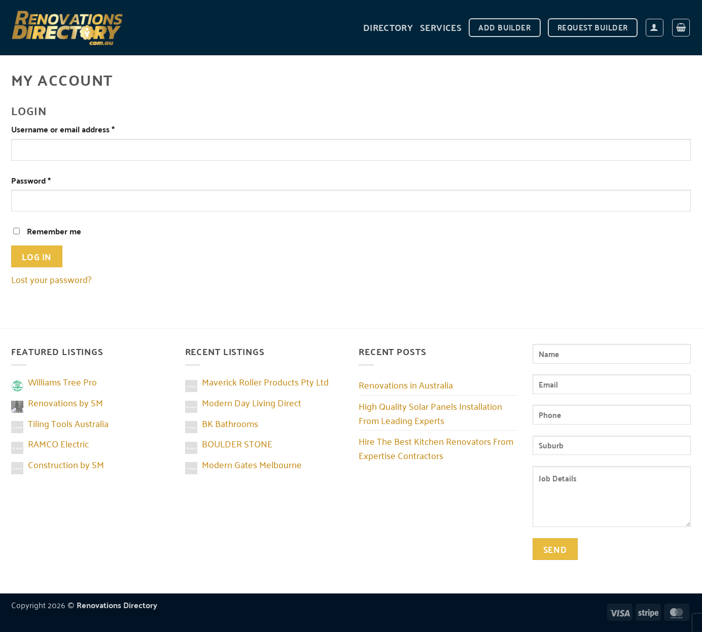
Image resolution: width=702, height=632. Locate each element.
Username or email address (79, 129)
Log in (36, 256)
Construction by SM (66, 464)
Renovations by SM (65, 402)
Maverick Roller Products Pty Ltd (265, 381)
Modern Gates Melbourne (252, 464)
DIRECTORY (388, 27)
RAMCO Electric (58, 443)
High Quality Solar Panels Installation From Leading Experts (430, 413)
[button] (681, 28)
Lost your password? (51, 279)
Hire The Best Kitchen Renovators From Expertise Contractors (436, 448)
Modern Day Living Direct (251, 402)
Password (47, 180)
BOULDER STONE (237, 443)
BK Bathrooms (230, 423)
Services (441, 27)
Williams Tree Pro (62, 381)
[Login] (654, 28)
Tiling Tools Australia (68, 423)
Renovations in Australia (406, 384)
